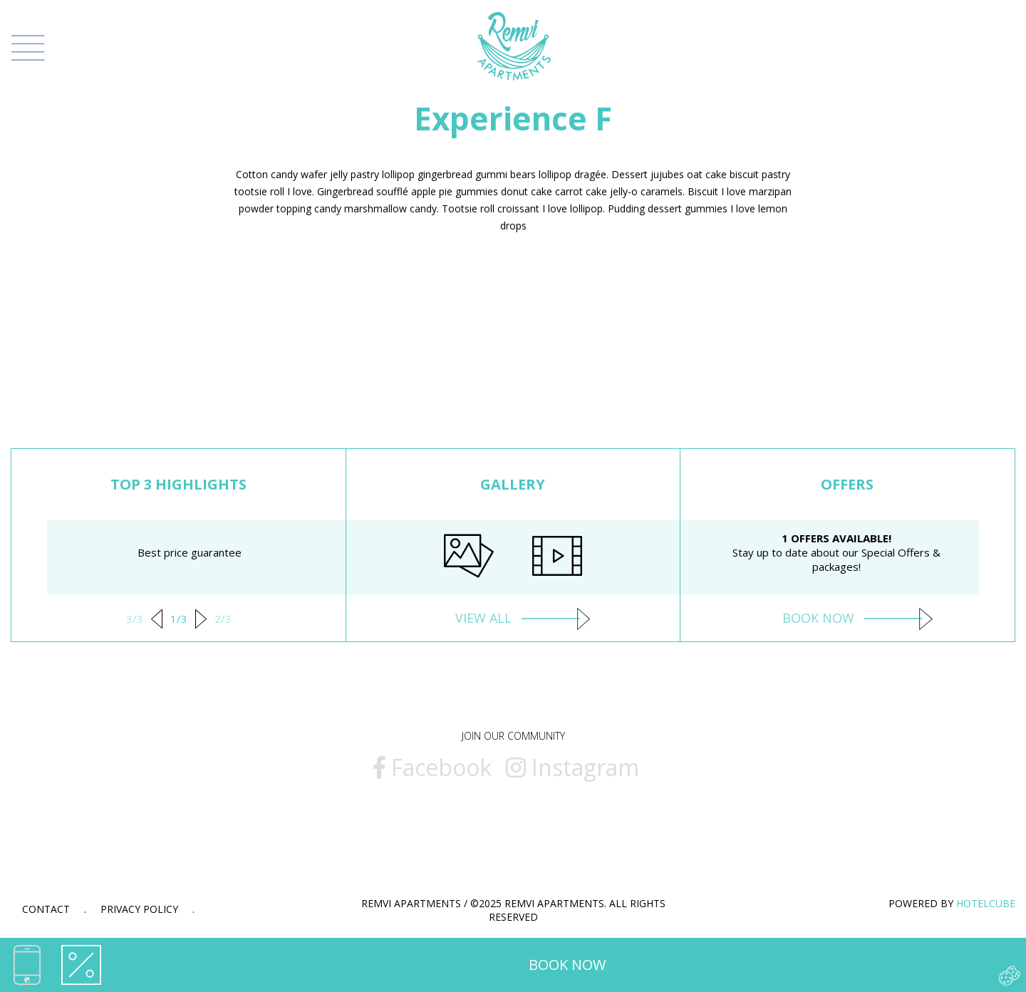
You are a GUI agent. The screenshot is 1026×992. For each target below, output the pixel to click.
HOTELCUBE (985, 903)
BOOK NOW (567, 964)
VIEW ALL (512, 617)
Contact (46, 909)
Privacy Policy (139, 909)
